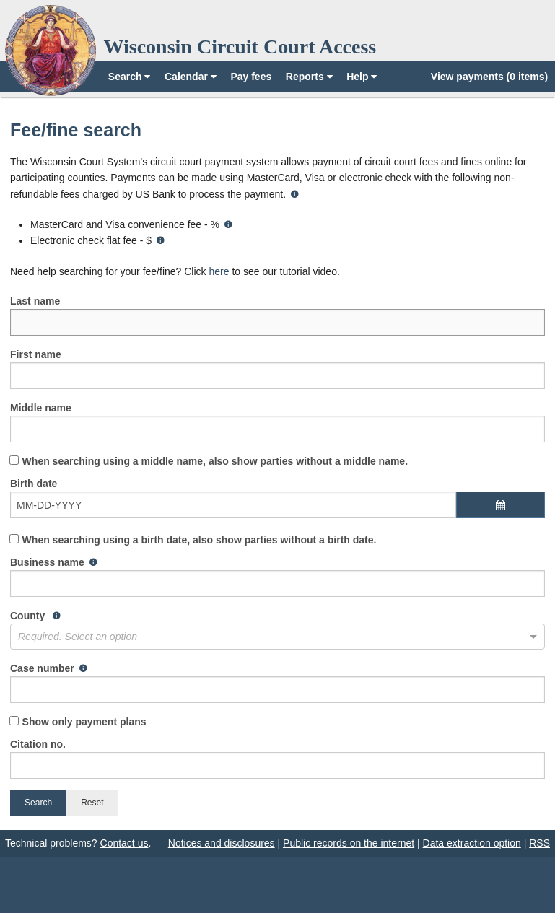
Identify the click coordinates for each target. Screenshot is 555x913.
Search (129, 76)
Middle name (277, 422)
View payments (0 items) (489, 76)
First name (277, 369)
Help (361, 76)
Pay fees (250, 76)
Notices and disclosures (221, 843)
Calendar (191, 76)
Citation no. (277, 758)
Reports (309, 76)
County (277, 630)
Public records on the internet (348, 843)
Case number (277, 683)
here (219, 271)
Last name (277, 315)
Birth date (277, 505)
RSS (539, 843)
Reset (92, 803)
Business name (277, 576)
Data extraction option (472, 843)
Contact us (124, 843)
